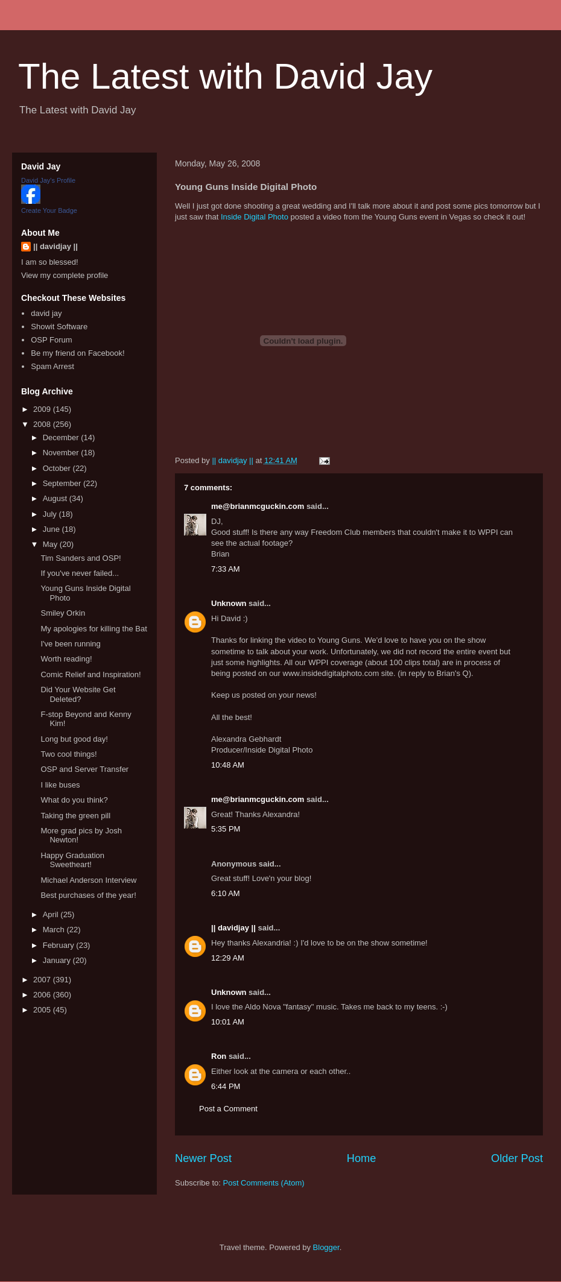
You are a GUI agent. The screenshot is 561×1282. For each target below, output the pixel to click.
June (52, 529)
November (62, 452)
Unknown (229, 603)
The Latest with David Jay (225, 76)
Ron (218, 1056)
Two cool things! (68, 754)
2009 (43, 409)
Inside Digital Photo (254, 216)
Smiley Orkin (62, 612)
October (58, 468)
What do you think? (73, 799)
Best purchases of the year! (88, 895)
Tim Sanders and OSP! (80, 558)
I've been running (70, 643)
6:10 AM (225, 893)
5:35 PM (225, 828)
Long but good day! (73, 739)
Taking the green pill (75, 815)
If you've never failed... (79, 573)
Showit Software (59, 326)
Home (361, 1158)
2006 (43, 994)
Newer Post (203, 1158)
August (56, 498)
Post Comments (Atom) (264, 1182)
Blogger (326, 1247)
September (63, 483)
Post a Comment (228, 1108)
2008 (43, 424)
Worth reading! (66, 658)
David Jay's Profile (48, 180)
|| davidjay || (233, 927)
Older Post (517, 1158)
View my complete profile (64, 275)
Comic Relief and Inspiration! (90, 674)
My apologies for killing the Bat (93, 628)
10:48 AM (227, 764)
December (62, 437)
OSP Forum (51, 339)
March (55, 929)
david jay (46, 313)
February (60, 945)
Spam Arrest (52, 366)
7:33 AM (225, 568)
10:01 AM (227, 1021)
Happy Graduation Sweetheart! (72, 860)
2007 (43, 979)
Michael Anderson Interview (88, 880)
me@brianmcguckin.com (257, 506)
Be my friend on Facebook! (77, 353)
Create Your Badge (49, 210)
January (58, 960)
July (51, 514)
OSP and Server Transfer (84, 769)
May (51, 544)
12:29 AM (227, 957)
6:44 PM (225, 1086)
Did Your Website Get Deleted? (77, 694)
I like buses (60, 784)
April (52, 914)
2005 (43, 1009)
